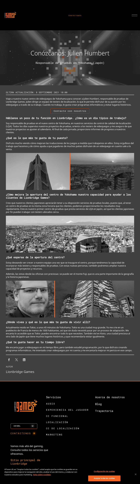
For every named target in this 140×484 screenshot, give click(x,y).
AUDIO (50, 404)
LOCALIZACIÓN (57, 422)
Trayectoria (104, 411)
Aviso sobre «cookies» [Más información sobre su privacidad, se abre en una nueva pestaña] (42, 474)
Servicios (53, 397)
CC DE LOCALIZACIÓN (63, 428)
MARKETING (54, 435)
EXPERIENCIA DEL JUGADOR (67, 410)
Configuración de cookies (104, 471)
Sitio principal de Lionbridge (25, 462)
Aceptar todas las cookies (104, 478)
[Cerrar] (136, 474)
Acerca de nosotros (110, 397)
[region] (70, 474)
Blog (98, 404)
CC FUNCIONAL (57, 416)
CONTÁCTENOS (75, 15)
